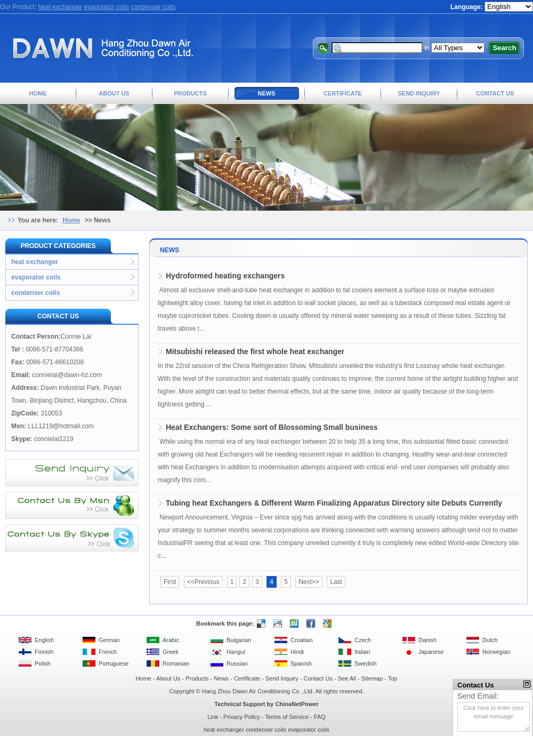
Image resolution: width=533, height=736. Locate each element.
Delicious (259, 623)
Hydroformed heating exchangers (225, 275)
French (108, 652)
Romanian (176, 663)
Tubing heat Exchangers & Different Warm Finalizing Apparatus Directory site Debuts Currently (334, 503)
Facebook (309, 623)
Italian (362, 652)
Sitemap (372, 678)
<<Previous (203, 582)
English (44, 640)
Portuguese (113, 663)
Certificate (343, 93)
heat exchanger (60, 7)
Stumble (292, 623)
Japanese (431, 652)
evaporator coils (106, 7)
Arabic (171, 640)
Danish (427, 640)
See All (347, 678)
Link (212, 717)
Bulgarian (239, 640)
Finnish (44, 652)
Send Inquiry (419, 93)
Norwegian (496, 652)
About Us (114, 93)
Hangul (236, 652)
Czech (362, 640)
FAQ (320, 717)
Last (336, 582)
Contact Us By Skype (72, 537)
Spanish (301, 663)
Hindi (297, 652)
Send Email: (478, 696)
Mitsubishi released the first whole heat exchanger (255, 351)
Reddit (276, 623)
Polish (43, 663)
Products (190, 93)
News (267, 93)
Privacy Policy (241, 717)
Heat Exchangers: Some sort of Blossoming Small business (272, 427)
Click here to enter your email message (493, 717)
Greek (171, 652)
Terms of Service (287, 717)
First (170, 582)
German (109, 640)
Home (38, 93)
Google (326, 623)
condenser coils (153, 7)
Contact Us (495, 93)
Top (393, 678)
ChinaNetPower (296, 704)
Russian (237, 663)
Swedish (365, 663)
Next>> (308, 582)
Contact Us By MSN (72, 505)
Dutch (490, 640)
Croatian (301, 640)
